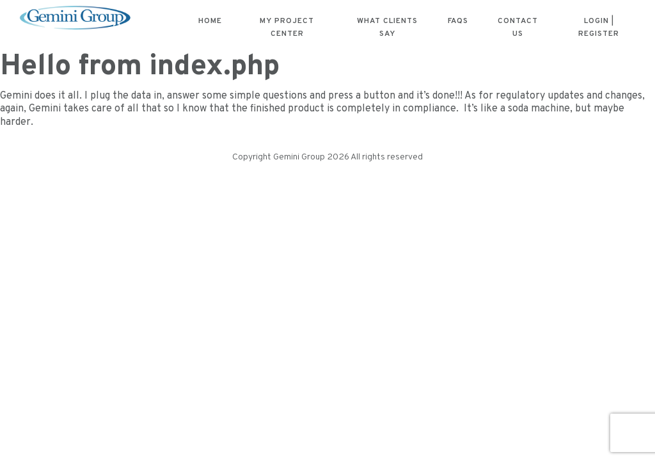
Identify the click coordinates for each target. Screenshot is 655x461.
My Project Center (287, 27)
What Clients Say (387, 27)
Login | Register (598, 27)
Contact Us (518, 27)
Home (210, 21)
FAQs (458, 21)
